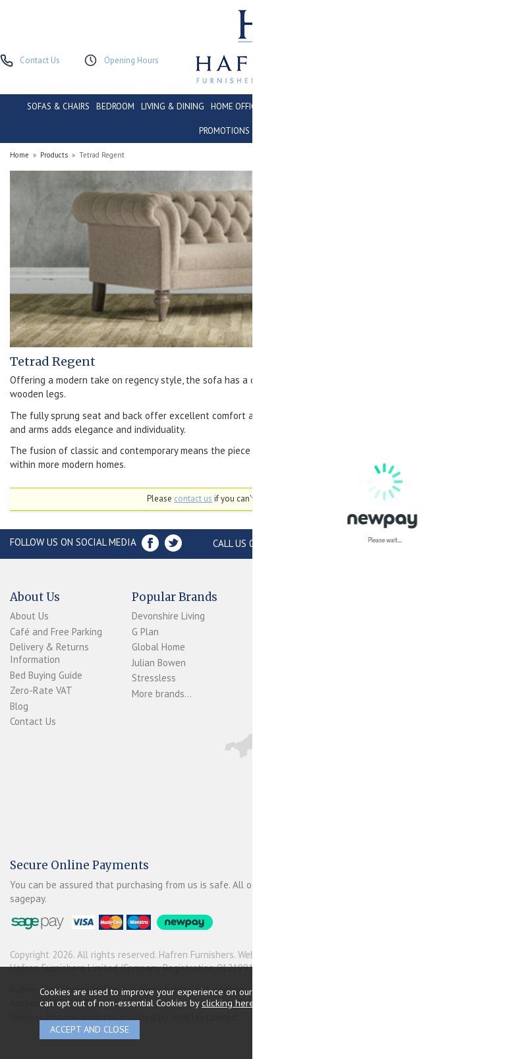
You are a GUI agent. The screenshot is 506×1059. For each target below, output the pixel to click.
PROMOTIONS (224, 130)
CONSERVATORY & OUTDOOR (322, 106)
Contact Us (33, 721)
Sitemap (270, 720)
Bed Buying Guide (46, 675)
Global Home (158, 647)
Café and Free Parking (56, 631)
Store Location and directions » (413, 543)
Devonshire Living (168, 616)
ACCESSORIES (282, 130)
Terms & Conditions (274, 667)
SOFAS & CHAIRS (58, 106)
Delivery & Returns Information (49, 653)
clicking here (228, 1002)
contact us (193, 498)
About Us (29, 616)
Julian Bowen (159, 662)
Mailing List (276, 705)
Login (264, 630)
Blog (19, 706)
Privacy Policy (280, 689)
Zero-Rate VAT (41, 690)
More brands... (162, 693)
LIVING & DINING (172, 106)
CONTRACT (405, 106)
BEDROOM (115, 106)
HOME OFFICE (236, 106)
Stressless (154, 678)
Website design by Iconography (303, 954)
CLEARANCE (456, 106)
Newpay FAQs (281, 646)
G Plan (145, 631)
